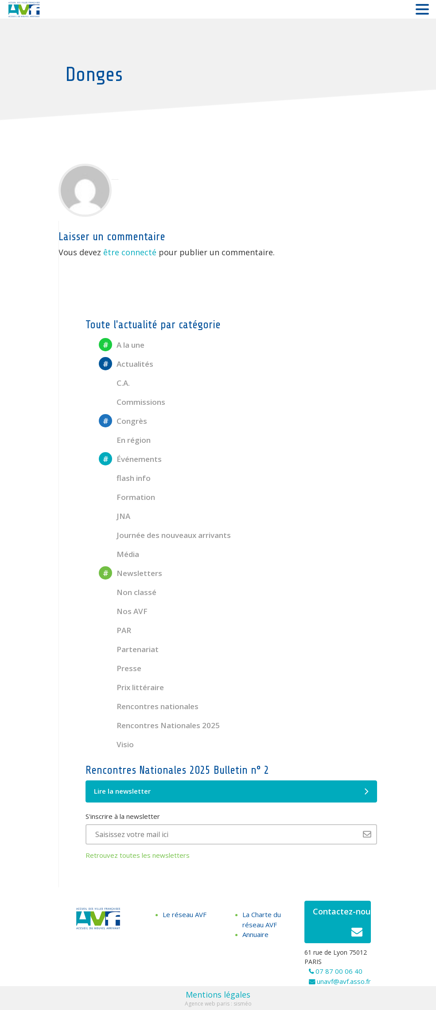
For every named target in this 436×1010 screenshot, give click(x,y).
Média (119, 554)
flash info (125, 478)
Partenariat (129, 649)
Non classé (127, 592)
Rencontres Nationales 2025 (159, 725)
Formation (127, 497)
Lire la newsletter (231, 791)
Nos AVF (123, 611)
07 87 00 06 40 (338, 971)
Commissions (132, 402)
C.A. (114, 383)
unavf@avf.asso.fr (344, 981)
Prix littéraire (131, 687)
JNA (114, 516)
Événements (130, 459)
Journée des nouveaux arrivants (165, 535)
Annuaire (255, 934)
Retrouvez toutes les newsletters (138, 855)
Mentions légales (218, 994)
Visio (116, 744)
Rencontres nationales (149, 706)
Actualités (126, 364)
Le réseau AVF (184, 914)
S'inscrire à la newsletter (123, 816)
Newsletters (130, 573)
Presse (120, 668)
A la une (121, 345)
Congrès (123, 421)
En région (125, 440)
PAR (115, 630)
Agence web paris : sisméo (218, 1003)
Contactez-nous (342, 924)
